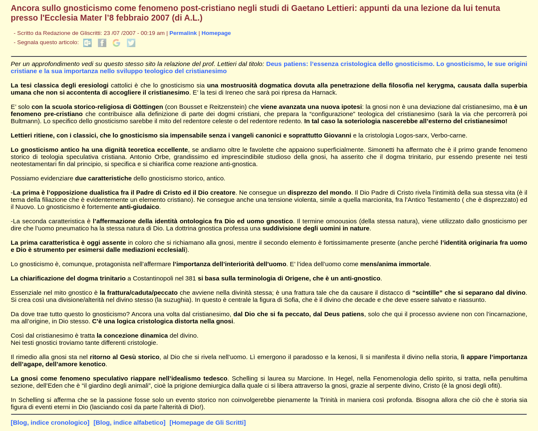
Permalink (183, 33)
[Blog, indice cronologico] (50, 422)
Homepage (216, 33)
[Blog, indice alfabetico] (129, 422)
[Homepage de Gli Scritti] (207, 422)
